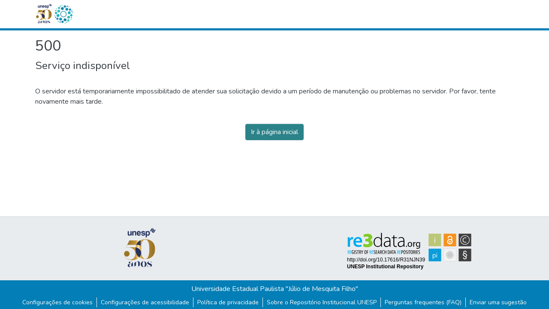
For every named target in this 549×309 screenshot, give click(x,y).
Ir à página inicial (274, 132)
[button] (63, 14)
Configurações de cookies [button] (57, 302)
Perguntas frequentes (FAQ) (423, 302)
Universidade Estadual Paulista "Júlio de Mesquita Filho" (274, 289)
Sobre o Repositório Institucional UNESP (322, 302)
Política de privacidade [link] (228, 302)
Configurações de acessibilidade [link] (145, 302)
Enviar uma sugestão (498, 302)
